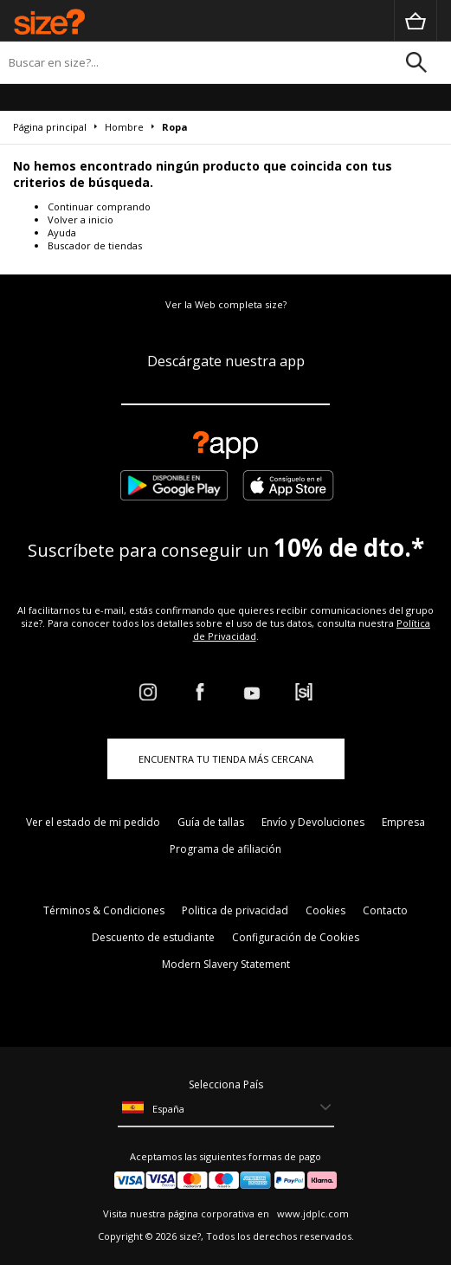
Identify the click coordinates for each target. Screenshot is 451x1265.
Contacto (385, 910)
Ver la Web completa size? (226, 304)
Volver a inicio (80, 219)
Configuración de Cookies (295, 937)
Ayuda (62, 232)
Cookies (325, 910)
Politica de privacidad (235, 910)
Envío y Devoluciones (312, 822)
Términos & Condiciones (103, 910)
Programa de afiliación (225, 849)
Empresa (403, 822)
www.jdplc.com (311, 1213)
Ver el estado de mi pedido (93, 822)
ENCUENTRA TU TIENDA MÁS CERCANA (226, 758)
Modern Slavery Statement (226, 964)
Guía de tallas (210, 822)
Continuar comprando (99, 206)
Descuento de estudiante (153, 937)
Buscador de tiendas (95, 245)
